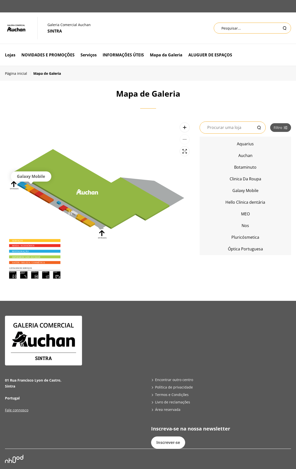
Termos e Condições (172, 394)
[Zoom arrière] (185, 139)
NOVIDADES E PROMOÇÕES (48, 55)
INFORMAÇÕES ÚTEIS (123, 55)
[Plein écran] (185, 151)
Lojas (10, 55)
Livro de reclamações (172, 402)
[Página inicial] (18, 73)
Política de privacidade (174, 387)
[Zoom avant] (185, 127)
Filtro (281, 127)
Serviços (89, 55)
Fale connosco (16, 410)
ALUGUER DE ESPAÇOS (210, 55)
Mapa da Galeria (166, 55)
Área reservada (167, 409)
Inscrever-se (168, 442)
